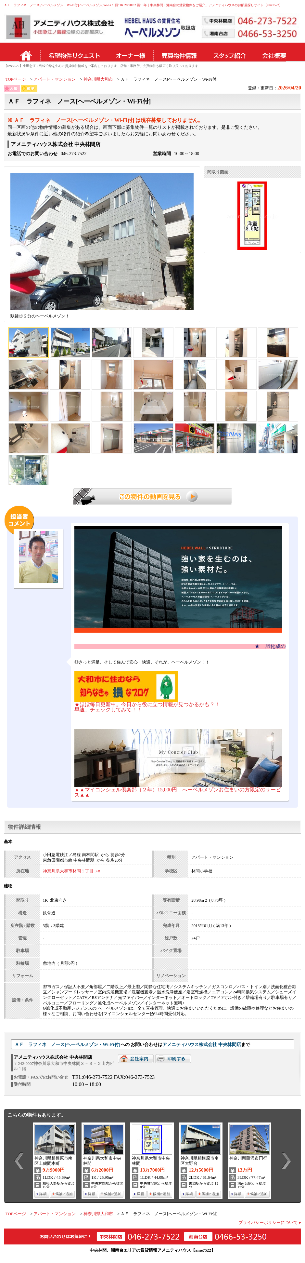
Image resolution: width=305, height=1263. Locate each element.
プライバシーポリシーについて (268, 1222)
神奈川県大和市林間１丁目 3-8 (71, 871)
